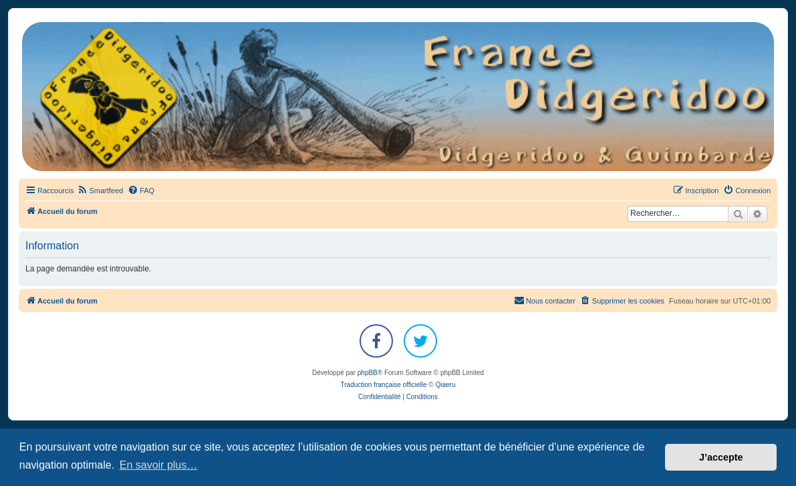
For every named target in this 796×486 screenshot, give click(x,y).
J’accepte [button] (721, 457)
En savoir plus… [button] (159, 465)
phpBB (368, 372)
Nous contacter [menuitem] (544, 300)
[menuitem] (100, 191)
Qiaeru (445, 384)
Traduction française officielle (384, 384)
